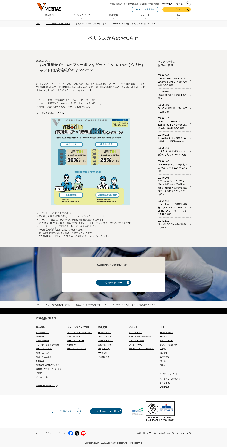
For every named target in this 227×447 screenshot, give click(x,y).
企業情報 (165, 4)
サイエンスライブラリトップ (79, 333)
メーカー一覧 (42, 377)
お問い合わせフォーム (113, 282)
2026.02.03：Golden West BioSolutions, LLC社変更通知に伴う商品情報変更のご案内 (172, 80)
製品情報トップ (42, 333)
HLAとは (163, 336)
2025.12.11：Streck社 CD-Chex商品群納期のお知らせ (172, 224)
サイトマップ (182, 433)
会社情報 (163, 383)
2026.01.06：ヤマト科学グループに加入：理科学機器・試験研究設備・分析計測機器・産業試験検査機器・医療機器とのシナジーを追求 (172, 186)
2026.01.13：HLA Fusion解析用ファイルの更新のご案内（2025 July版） (172, 151)
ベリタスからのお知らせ (170, 379)
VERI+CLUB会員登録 (145, 9)
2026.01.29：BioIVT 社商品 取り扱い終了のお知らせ (172, 108)
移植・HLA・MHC (44, 349)
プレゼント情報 (135, 345)
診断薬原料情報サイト (45, 386)
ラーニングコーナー (75, 341)
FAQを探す (103, 349)
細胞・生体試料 (42, 353)
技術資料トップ (104, 333)
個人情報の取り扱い (162, 433)
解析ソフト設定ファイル (170, 345)
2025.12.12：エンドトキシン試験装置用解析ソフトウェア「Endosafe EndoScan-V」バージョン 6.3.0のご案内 (172, 207)
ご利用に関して (141, 433)
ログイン (176, 9)
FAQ (162, 349)
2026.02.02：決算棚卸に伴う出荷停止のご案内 (172, 95)
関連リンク (164, 365)
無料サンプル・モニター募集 (141, 349)
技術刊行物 (164, 357)
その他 (39, 373)
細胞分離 (40, 336)
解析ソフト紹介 (166, 341)
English (177, 4)
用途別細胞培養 (42, 341)
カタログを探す (104, 336)
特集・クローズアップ (76, 349)
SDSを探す (103, 353)
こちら (60, 113)
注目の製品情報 (73, 336)
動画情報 (163, 353)
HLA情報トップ (166, 333)
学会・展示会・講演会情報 (140, 336)
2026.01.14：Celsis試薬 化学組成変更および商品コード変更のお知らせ (172, 138)
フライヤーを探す (105, 341)
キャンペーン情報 (136, 341)
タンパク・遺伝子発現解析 (47, 345)
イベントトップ (135, 333)
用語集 (163, 361)
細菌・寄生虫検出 (43, 357)
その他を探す (103, 357)
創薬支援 (40, 361)
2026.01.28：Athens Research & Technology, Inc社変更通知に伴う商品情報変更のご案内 (172, 123)
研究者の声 (72, 345)
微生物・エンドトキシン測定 (48, 369)
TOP (38, 24)
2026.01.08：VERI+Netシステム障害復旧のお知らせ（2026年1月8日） (172, 166)
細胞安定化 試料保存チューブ (48, 365)
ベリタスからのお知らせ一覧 (58, 24)
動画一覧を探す (104, 345)
